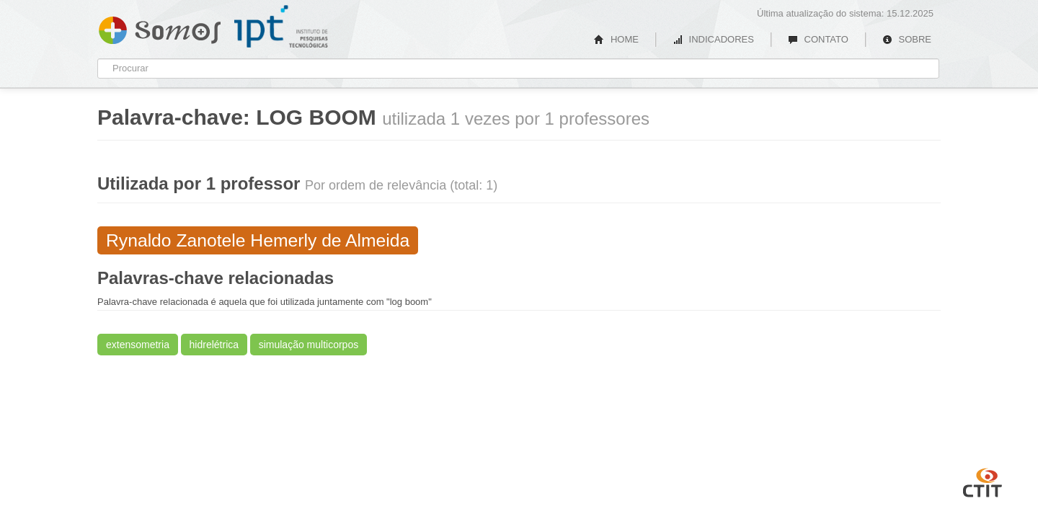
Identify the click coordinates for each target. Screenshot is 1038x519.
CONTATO (818, 39)
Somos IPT (159, 27)
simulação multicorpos (309, 344)
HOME (616, 39)
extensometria (137, 344)
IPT (281, 26)
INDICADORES (713, 39)
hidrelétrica (214, 344)
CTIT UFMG (982, 480)
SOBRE (906, 39)
